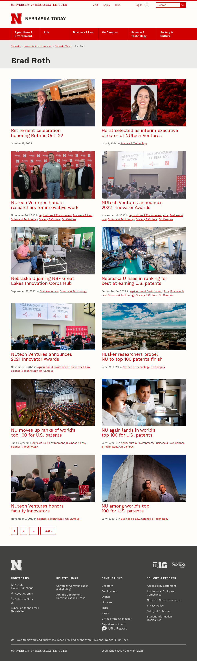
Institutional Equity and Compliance (161, 593)
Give (117, 5)
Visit (95, 5)
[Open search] (171, 5)
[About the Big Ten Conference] (160, 565)
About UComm (24, 593)
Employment (109, 591)
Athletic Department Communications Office (70, 596)
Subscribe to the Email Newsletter (25, 610)
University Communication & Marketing (72, 587)
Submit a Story (24, 599)
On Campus (110, 32)
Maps (105, 607)
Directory (107, 585)
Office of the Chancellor (116, 618)
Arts (46, 32)
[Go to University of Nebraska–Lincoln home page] (16, 18)
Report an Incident (114, 627)
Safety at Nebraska (158, 611)
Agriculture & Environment (23, 34)
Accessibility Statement (161, 585)
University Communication (38, 46)
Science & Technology (139, 34)
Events (106, 596)
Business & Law (83, 32)
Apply (106, 5)
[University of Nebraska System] (178, 565)
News (105, 613)
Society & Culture (166, 34)
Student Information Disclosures (159, 618)
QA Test (123, 639)
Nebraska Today (45, 18)
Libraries (107, 602)
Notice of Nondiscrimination (164, 600)
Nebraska (16, 46)
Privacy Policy (155, 605)
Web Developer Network (100, 639)
